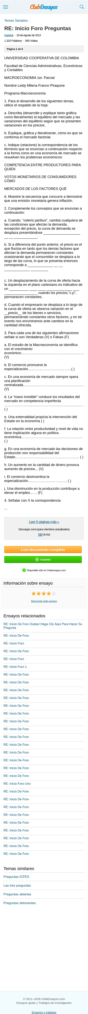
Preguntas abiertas (17, 894)
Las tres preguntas (17, 885)
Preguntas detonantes (19, 903)
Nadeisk (8, 35)
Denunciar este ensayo (44, 601)
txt (40, 534)
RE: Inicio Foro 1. (15, 666)
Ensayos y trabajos (44, 1012)
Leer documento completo (43, 549)
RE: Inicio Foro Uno (17, 783)
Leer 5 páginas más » (44, 522)
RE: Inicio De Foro (16, 635)
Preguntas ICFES (16, 877)
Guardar (43, 559)
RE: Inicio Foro (13, 643)
